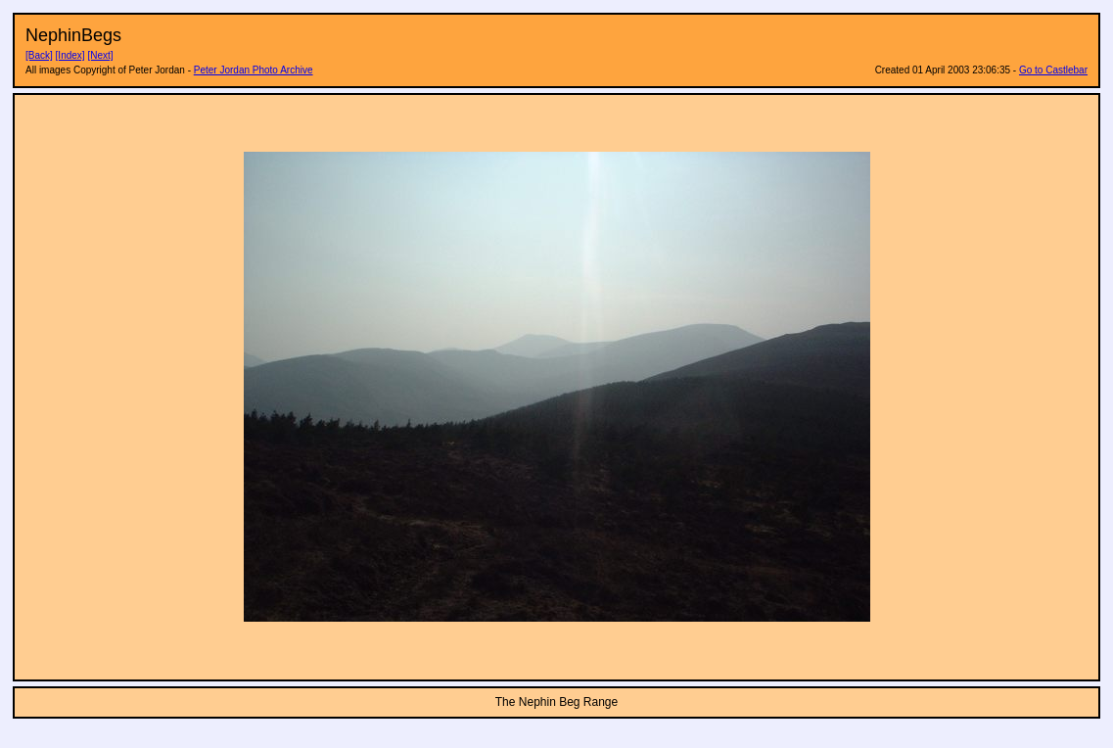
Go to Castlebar (1053, 70)
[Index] (70, 55)
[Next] (100, 55)
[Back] (39, 55)
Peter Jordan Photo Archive (253, 70)
